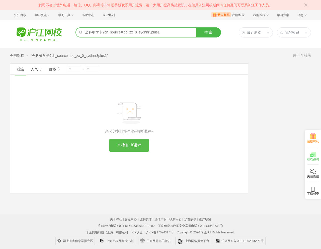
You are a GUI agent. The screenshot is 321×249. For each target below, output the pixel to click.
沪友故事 (190, 219)
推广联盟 (205, 219)
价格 (54, 69)
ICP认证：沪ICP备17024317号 (152, 232)
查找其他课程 (129, 145)
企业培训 (109, 15)
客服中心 (131, 219)
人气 (36, 69)
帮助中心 (88, 15)
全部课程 (17, 56)
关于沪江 (116, 219)
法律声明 (160, 219)
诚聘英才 (146, 219)
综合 (20, 69)
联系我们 (175, 219)
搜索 (208, 32)
